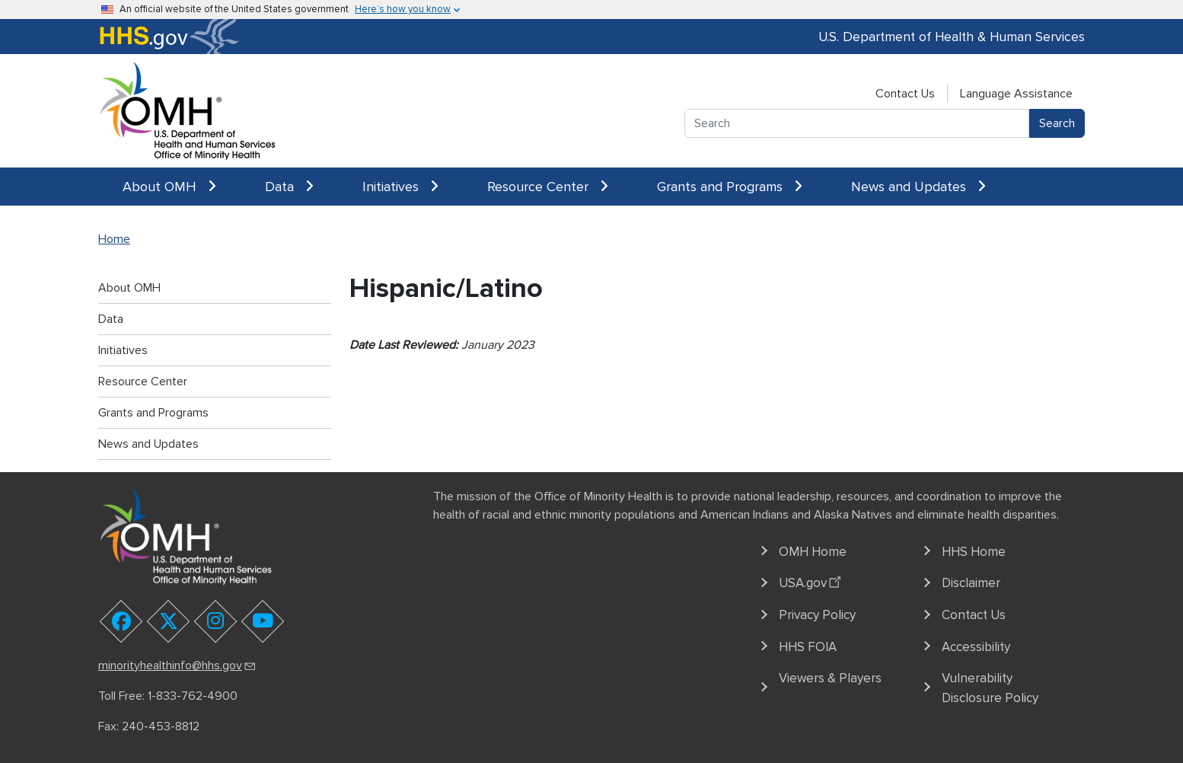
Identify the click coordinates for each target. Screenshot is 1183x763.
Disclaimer (971, 583)
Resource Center (547, 186)
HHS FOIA (808, 647)
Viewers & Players (830, 678)
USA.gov (812, 581)
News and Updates (918, 186)
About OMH (169, 186)
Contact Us (905, 93)
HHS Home (974, 552)
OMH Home (813, 552)
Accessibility (976, 647)
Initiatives (400, 186)
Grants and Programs (729, 186)
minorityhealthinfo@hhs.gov (177, 665)
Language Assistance (1016, 93)
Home (114, 239)
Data (289, 186)
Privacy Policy (817, 615)
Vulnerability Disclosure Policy (990, 688)
